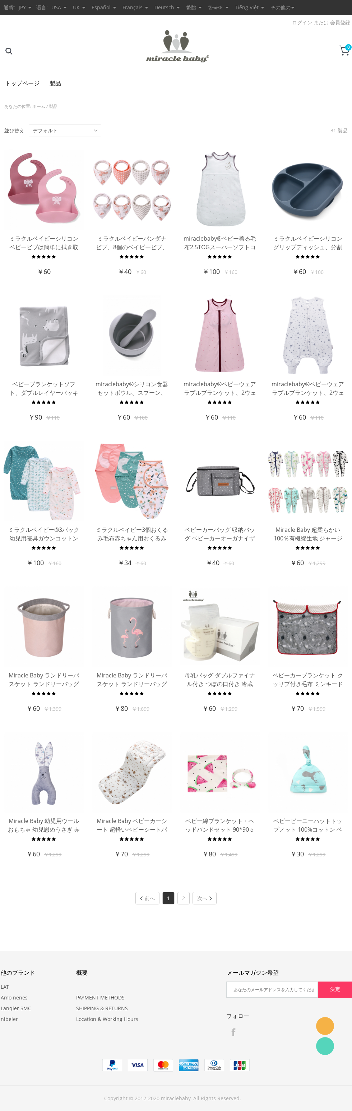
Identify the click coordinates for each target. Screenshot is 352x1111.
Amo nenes (14, 997)
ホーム (38, 106)
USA (56, 7)
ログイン (302, 22)
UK (76, 7)
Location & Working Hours (107, 1019)
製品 (55, 83)
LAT (5, 986)
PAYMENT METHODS (100, 997)
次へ (204, 898)
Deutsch (164, 7)
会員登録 (340, 22)
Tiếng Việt (247, 7)
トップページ (22, 83)
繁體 (191, 7)
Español (101, 7)
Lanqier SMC (16, 1008)
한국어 (215, 7)
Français (132, 7)
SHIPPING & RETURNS (102, 1008)
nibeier (9, 1019)
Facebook (233, 1032)
